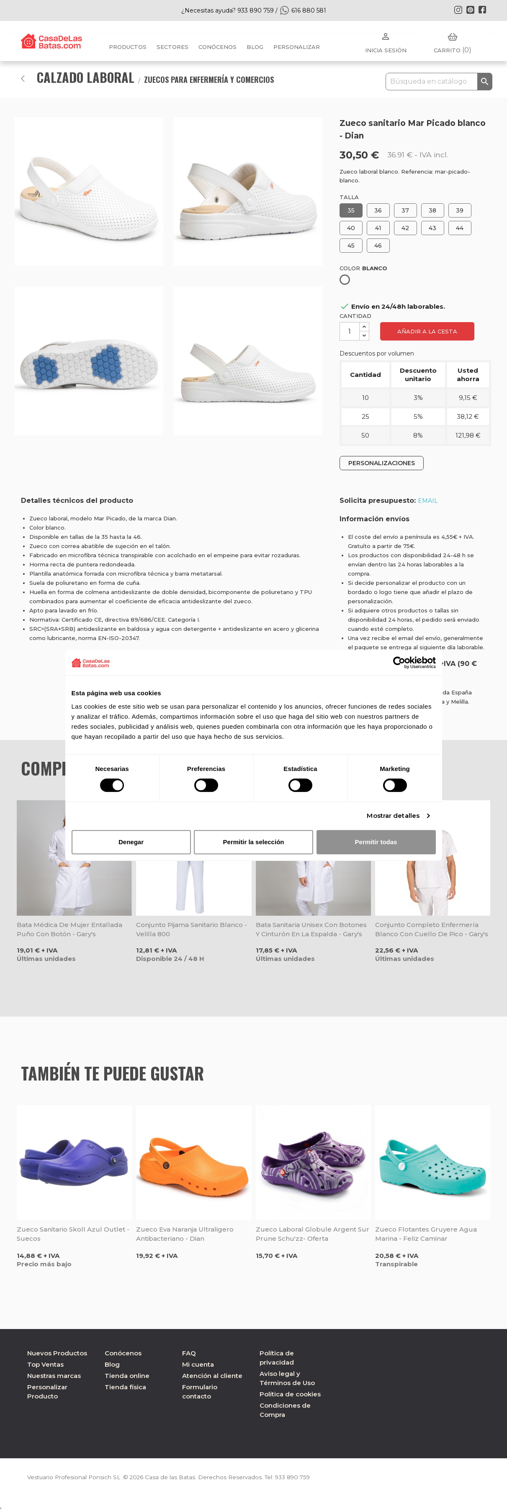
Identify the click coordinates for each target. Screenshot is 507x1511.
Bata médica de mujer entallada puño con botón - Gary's (69, 929)
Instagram (458, 9)
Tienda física (125, 1387)
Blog (112, 1364)
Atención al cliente (212, 1376)
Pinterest (470, 9)
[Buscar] (439, 81)
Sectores (172, 47)
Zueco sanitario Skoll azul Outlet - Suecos (73, 1233)
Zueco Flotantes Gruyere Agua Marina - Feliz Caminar (426, 1233)
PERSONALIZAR (296, 47)
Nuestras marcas (54, 1376)
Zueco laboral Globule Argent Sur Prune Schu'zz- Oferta (312, 1233)
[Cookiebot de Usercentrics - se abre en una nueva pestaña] (399, 662)
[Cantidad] (350, 331)
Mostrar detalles (393, 816)
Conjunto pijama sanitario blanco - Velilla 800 (191, 929)
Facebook (482, 9)
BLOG (255, 47)
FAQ (189, 1353)
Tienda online (127, 1376)
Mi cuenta (198, 1364)
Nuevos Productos (57, 1353)
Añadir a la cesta (427, 331)
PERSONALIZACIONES (381, 463)
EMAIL (428, 501)
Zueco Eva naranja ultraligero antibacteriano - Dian (185, 1233)
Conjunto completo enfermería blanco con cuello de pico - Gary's (431, 929)
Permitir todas (376, 841)
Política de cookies (290, 1394)
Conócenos (217, 47)
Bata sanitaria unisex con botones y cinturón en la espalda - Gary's (311, 929)
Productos (128, 47)
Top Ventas (45, 1364)
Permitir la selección (253, 841)
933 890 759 (299, 1477)
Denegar (131, 841)
